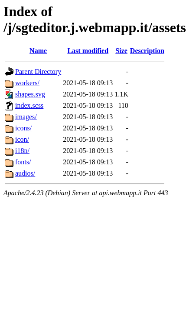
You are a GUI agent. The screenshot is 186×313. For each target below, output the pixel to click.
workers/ (27, 83)
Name (38, 50)
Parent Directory (38, 71)
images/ (26, 116)
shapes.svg (30, 94)
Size (121, 50)
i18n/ (22, 150)
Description (147, 50)
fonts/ (23, 162)
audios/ (25, 173)
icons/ (23, 128)
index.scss (29, 105)
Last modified (87, 50)
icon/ (22, 139)
